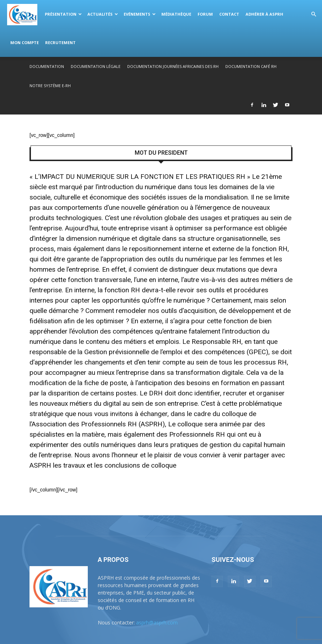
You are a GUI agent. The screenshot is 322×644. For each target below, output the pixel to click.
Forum (205, 14)
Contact (229, 14)
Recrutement (60, 42)
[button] (313, 14)
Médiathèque (176, 14)
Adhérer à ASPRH (264, 14)
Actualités (102, 14)
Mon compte (24, 42)
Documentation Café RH (251, 66)
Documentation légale (95, 66)
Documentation (46, 66)
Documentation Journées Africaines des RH (173, 66)
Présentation (63, 14)
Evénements (140, 14)
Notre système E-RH (50, 85)
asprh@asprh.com (157, 622)
